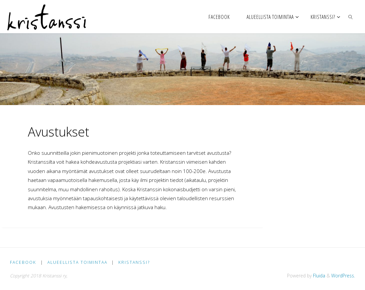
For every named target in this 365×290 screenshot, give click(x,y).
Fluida (318, 275)
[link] (350, 16)
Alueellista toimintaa (77, 262)
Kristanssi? (134, 262)
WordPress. (343, 275)
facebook (23, 262)
